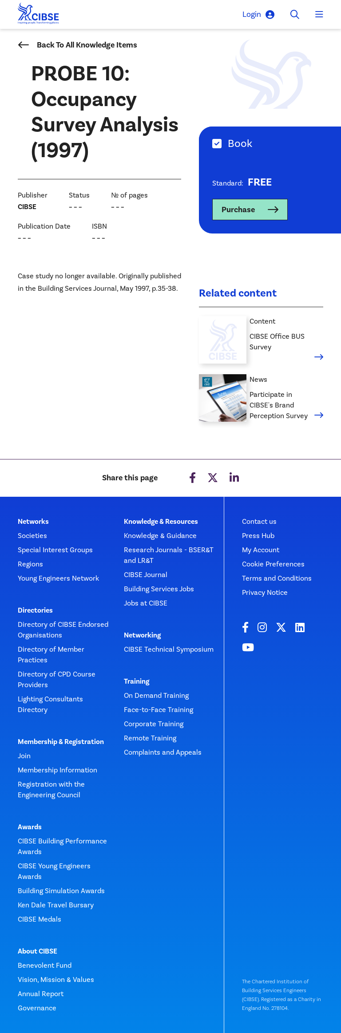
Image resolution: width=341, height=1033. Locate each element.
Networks (33, 521)
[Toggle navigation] (319, 14)
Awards (30, 827)
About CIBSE (37, 951)
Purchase (238, 209)
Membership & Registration (61, 741)
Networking (142, 635)
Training (136, 681)
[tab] (270, 144)
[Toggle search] (295, 14)
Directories (35, 610)
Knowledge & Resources (161, 521)
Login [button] (258, 14)
